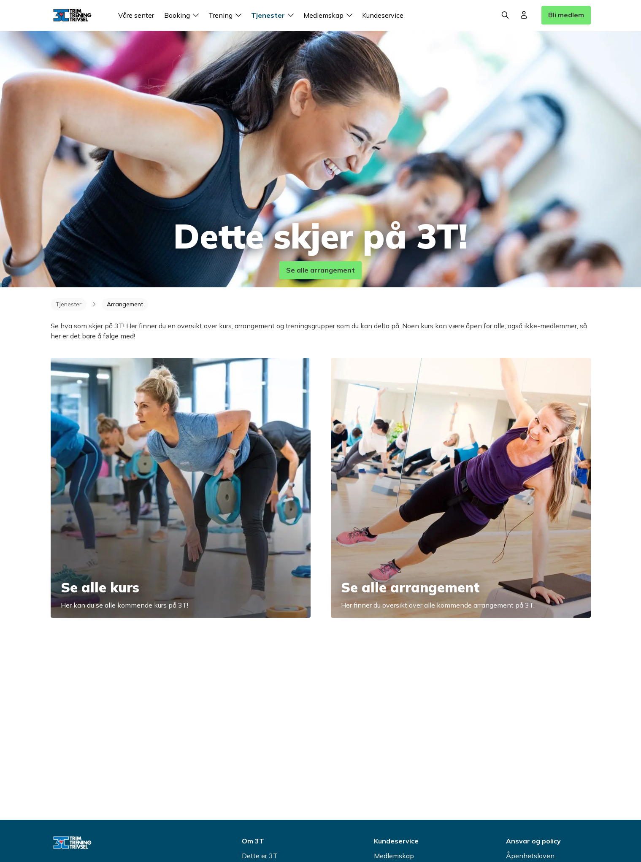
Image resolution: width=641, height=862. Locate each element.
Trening (226, 15)
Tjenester (274, 15)
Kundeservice (382, 15)
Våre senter (136, 15)
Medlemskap (329, 15)
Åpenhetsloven (530, 855)
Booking (183, 15)
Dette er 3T (260, 855)
